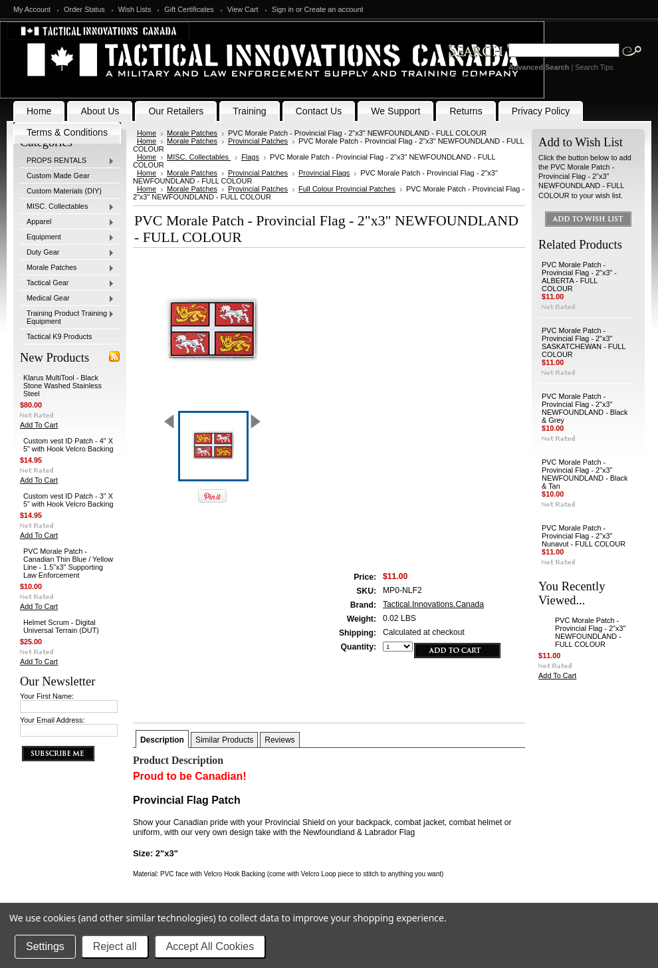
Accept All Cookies (210, 946)
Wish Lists (135, 9)
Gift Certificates (188, 9)
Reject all (115, 946)
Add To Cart (39, 425)
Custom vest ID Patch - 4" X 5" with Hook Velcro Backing (68, 445)
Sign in (283, 9)
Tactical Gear (67, 283)
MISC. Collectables (67, 206)
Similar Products (224, 740)
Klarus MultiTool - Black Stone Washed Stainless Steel (62, 386)
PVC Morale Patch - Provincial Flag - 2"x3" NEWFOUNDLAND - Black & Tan (584, 474)
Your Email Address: (52, 720)
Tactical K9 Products (59, 336)
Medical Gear (67, 298)
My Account (32, 9)
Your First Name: (47, 696)
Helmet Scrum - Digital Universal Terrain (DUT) (61, 626)
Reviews (279, 740)
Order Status (84, 9)
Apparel (67, 222)
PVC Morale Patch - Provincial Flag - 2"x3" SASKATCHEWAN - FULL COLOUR (583, 342)
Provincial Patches (258, 141)
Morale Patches (67, 268)
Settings (45, 946)
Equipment (67, 237)
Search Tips (594, 67)
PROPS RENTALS (67, 161)
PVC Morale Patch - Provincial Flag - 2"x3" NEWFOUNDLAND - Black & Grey (584, 408)
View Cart (243, 9)
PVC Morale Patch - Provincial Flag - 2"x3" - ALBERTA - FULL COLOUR (579, 277)
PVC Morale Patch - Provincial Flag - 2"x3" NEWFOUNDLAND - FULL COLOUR (590, 632)
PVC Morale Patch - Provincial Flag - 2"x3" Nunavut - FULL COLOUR (583, 536)
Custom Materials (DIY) (64, 191)
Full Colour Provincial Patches (346, 189)
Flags (250, 157)
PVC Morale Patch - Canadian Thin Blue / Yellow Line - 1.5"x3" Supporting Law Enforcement (68, 563)
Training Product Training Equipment (67, 317)
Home (146, 133)
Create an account (334, 9)
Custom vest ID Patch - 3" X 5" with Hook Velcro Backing (68, 500)
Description (162, 740)
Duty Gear (67, 252)
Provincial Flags (324, 173)
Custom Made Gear (58, 176)
